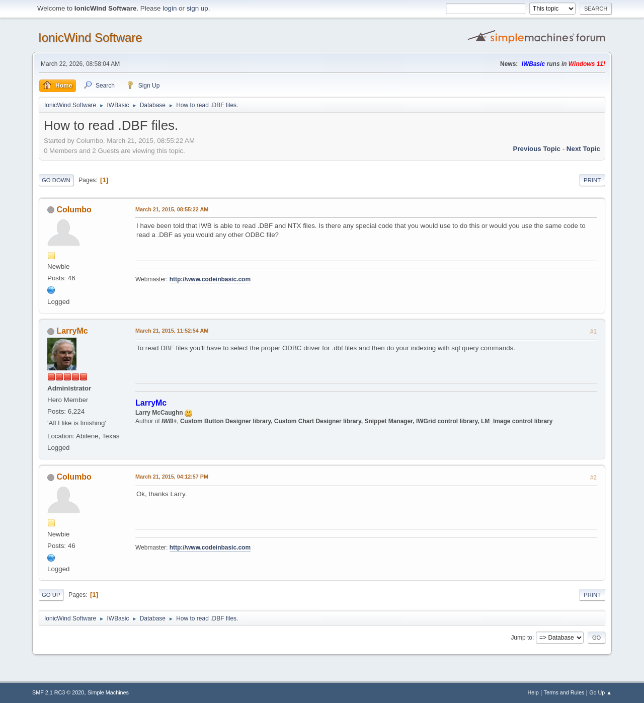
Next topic (583, 148)
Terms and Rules (564, 692)
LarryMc (72, 331)
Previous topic (536, 148)
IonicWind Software (90, 37)
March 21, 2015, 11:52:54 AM (171, 331)
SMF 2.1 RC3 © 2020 (58, 692)
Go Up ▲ (600, 692)
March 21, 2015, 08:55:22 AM (171, 209)
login (170, 8)
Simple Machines (108, 692)
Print (592, 180)
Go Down (56, 180)
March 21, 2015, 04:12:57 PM (171, 477)
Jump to (521, 637)
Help (533, 692)
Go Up (51, 595)
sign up (197, 8)
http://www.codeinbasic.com (210, 279)
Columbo (73, 209)
